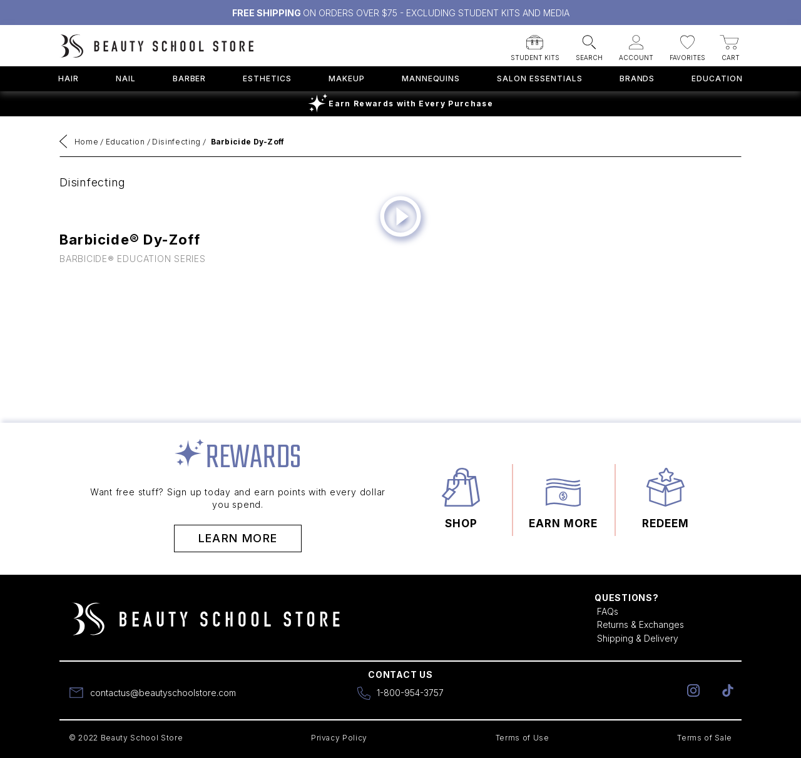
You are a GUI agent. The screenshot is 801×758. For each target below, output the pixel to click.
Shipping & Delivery (637, 638)
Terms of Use (522, 737)
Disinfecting (176, 141)
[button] (535, 44)
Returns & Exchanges (640, 624)
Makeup (347, 78)
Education (717, 78)
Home (86, 141)
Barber (190, 78)
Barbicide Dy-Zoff (248, 141)
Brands (637, 78)
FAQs (607, 611)
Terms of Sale (704, 737)
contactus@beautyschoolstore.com (163, 692)
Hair (68, 78)
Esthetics (267, 78)
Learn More (238, 538)
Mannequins (431, 78)
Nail (126, 78)
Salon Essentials (539, 78)
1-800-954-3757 (410, 692)
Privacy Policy (339, 737)
